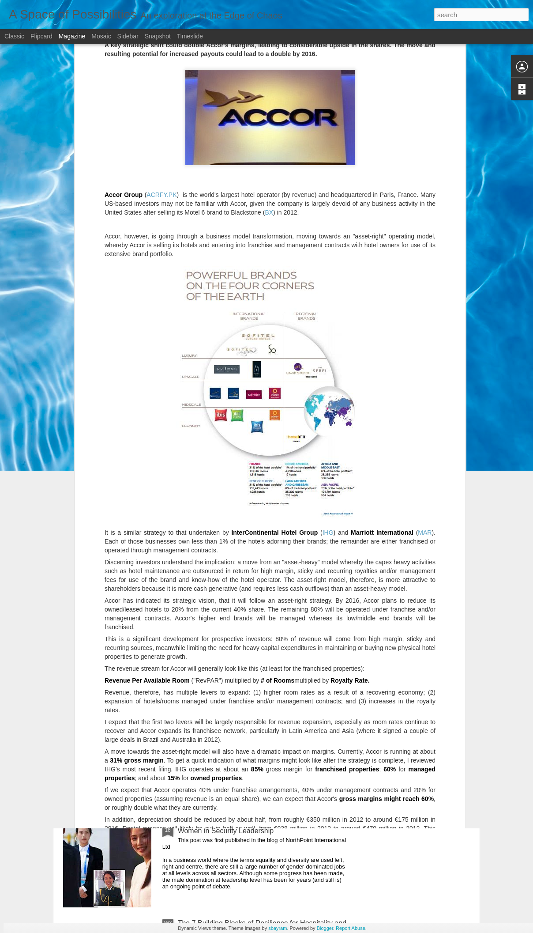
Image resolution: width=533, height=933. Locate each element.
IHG (328, 400)
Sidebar (128, 36)
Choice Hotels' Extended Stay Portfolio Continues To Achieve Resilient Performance (260, 626)
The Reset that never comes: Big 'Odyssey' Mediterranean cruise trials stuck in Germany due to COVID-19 (258, 730)
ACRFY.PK (161, 63)
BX (269, 80)
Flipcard (41, 36)
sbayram (277, 928)
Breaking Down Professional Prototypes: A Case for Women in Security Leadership (258, 827)
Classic (14, 36)
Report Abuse (350, 928)
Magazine (72, 36)
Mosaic (101, 36)
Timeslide (190, 36)
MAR (425, 400)
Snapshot (158, 36)
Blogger (325, 928)
